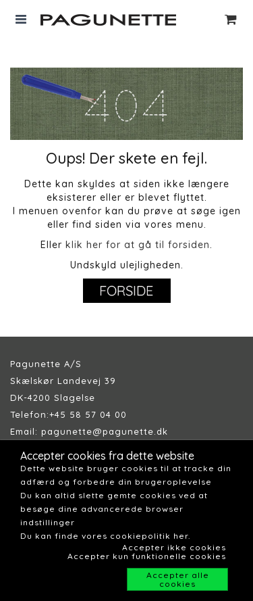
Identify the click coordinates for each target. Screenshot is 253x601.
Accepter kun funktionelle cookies (146, 556)
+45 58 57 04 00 (88, 414)
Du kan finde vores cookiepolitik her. (105, 536)
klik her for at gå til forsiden (137, 245)
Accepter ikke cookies (174, 547)
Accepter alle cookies (177, 579)
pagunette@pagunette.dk (104, 431)
